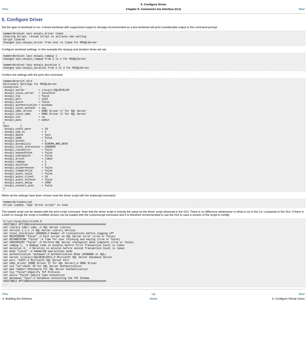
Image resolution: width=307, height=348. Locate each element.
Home (153, 343)
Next (301, 9)
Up (153, 339)
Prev (5, 9)
